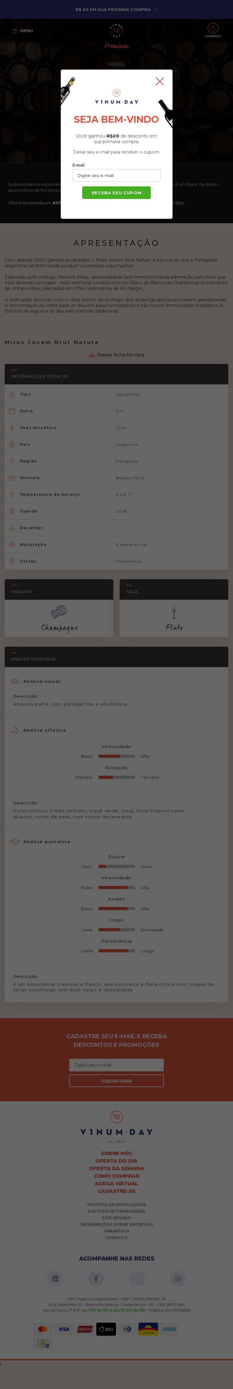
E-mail (78, 165)
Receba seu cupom (116, 192)
